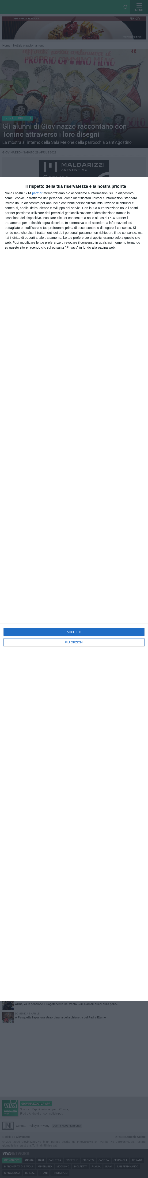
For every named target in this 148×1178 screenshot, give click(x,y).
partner (37, 193)
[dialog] (74, 589)
